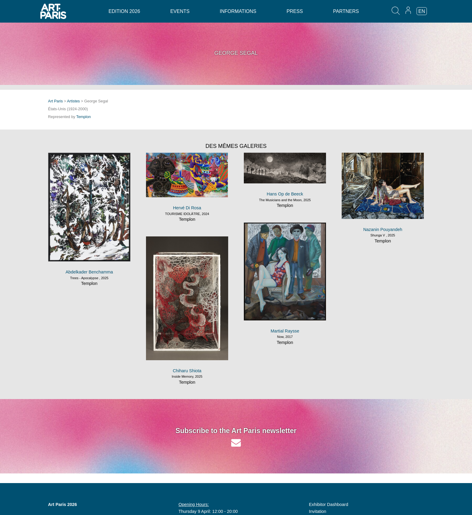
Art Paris (55, 101)
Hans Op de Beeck (285, 194)
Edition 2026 (124, 11)
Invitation (317, 511)
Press (295, 11)
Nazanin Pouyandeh (382, 229)
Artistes (73, 101)
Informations (238, 11)
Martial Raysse (285, 331)
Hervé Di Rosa (187, 207)
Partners (346, 11)
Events (180, 11)
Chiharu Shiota (187, 370)
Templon (83, 116)
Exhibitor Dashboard (328, 504)
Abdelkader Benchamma (89, 272)
